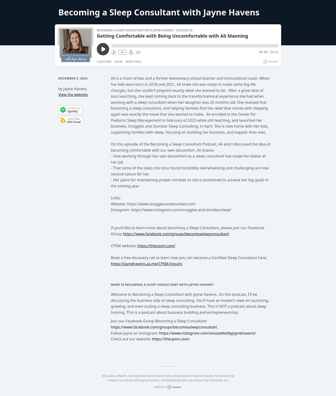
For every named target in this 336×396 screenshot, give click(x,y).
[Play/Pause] (76, 45)
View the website (73, 94)
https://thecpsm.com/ (156, 245)
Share (118, 61)
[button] (194, 45)
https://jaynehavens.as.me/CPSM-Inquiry (146, 263)
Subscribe (104, 61)
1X (122, 52)
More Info (133, 61)
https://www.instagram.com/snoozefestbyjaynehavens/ (207, 333)
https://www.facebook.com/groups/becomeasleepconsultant (176, 233)
